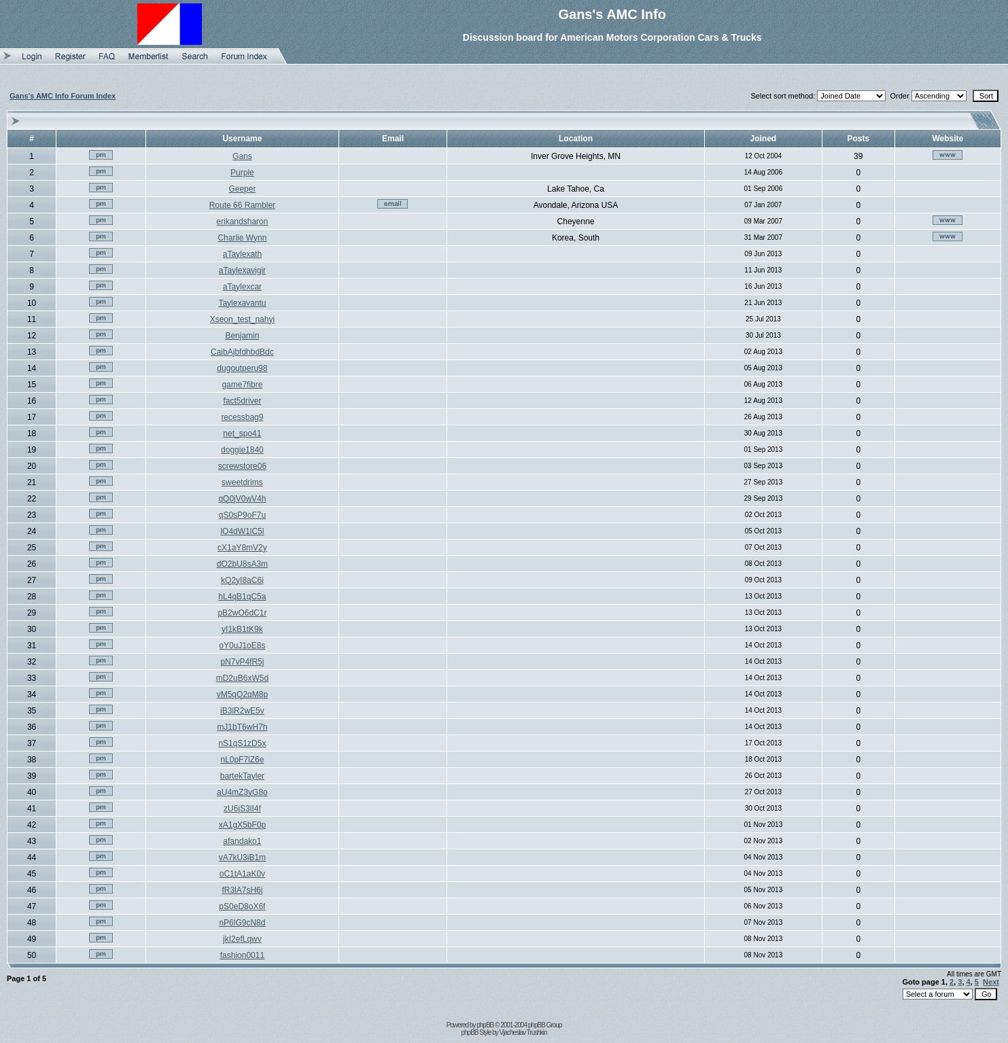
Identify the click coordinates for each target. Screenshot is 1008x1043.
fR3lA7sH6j (242, 890)
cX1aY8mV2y (242, 547)
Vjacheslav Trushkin (523, 1032)
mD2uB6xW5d (242, 678)
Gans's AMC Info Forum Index (63, 96)
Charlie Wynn (242, 238)
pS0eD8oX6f (242, 906)
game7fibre (242, 384)
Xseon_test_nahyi (242, 319)
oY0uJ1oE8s (242, 645)
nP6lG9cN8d (242, 922)
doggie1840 (242, 450)
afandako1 (242, 841)
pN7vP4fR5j (242, 662)
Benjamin (242, 335)
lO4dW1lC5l (242, 531)
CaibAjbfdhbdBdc (242, 352)
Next (991, 982)
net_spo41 (242, 433)
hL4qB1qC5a (242, 596)
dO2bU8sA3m (242, 564)
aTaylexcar (242, 286)
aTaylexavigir (242, 270)
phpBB (484, 1025)
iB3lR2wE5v (242, 710)
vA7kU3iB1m (242, 857)
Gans (242, 156)
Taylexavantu (242, 303)
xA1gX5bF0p (242, 825)
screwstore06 (242, 466)
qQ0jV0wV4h (242, 498)
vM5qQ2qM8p (242, 694)
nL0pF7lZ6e (242, 759)
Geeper (242, 189)
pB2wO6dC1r (242, 613)
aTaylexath (242, 254)
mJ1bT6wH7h (242, 727)
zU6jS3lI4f (242, 808)
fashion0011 (242, 955)
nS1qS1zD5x (242, 743)
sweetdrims (242, 482)
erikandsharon (242, 221)
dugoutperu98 (242, 368)
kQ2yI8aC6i (242, 580)
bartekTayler (242, 776)
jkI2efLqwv (242, 939)
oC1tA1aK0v (242, 874)
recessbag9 (242, 417)
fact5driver (242, 401)
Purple (242, 172)
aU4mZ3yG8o (242, 792)
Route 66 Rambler (242, 205)
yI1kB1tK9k (242, 629)
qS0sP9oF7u (242, 515)
